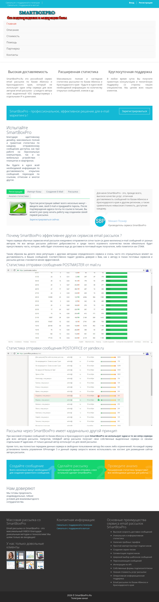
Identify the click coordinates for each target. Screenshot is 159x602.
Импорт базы (34, 191)
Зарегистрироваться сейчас (44, 219)
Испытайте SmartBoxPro (19, 130)
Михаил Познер (117, 221)
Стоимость (13, 36)
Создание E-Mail (54, 191)
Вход (131, 2)
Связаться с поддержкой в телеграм (23, 2)
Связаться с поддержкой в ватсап (23, 5)
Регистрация (145, 2)
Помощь (12, 42)
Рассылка (73, 191)
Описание (13, 30)
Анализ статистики (19, 196)
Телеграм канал (79, 598)
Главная (11, 23)
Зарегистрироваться (134, 111)
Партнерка (13, 48)
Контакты (12, 55)
